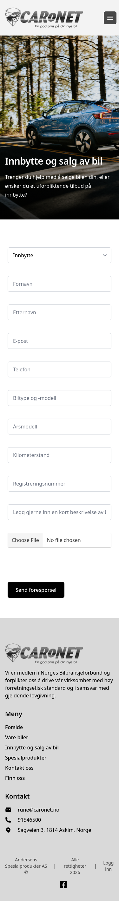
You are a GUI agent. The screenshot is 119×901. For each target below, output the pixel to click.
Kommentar (20, 500)
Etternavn (18, 300)
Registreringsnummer (31, 471)
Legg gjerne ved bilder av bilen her (44, 528)
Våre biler (16, 737)
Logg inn (108, 866)
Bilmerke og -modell (29, 385)
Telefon (15, 357)
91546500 (29, 819)
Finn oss (15, 777)
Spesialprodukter (26, 757)
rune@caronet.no (38, 809)
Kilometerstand (24, 443)
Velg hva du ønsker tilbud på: (38, 243)
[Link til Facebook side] (63, 884)
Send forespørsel (36, 589)
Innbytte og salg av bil (32, 747)
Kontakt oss (19, 767)
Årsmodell (18, 414)
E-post (14, 328)
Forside (14, 727)
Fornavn (16, 271)
